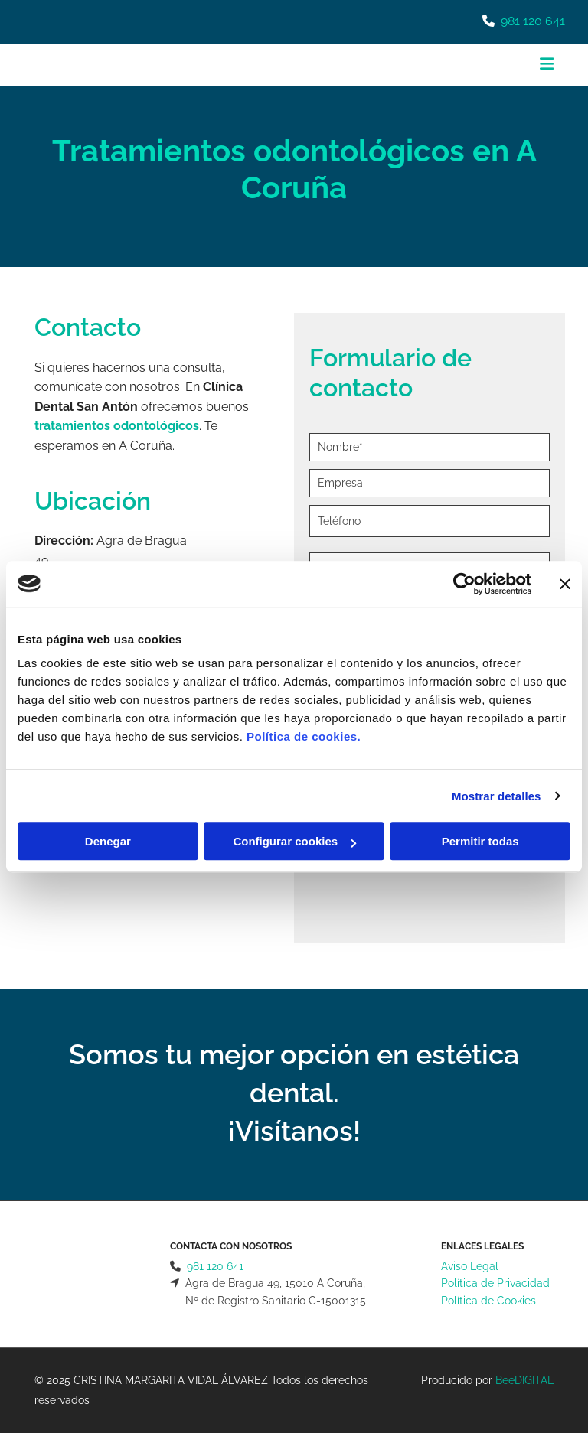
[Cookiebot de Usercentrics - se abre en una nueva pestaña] (464, 583)
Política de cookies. (304, 736)
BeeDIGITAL (524, 1380)
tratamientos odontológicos (116, 426)
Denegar (108, 841)
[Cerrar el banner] (565, 583)
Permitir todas (480, 841)
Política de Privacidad (495, 1283)
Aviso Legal (469, 1266)
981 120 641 (533, 21)
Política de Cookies (488, 1301)
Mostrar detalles (496, 796)
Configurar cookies (294, 841)
